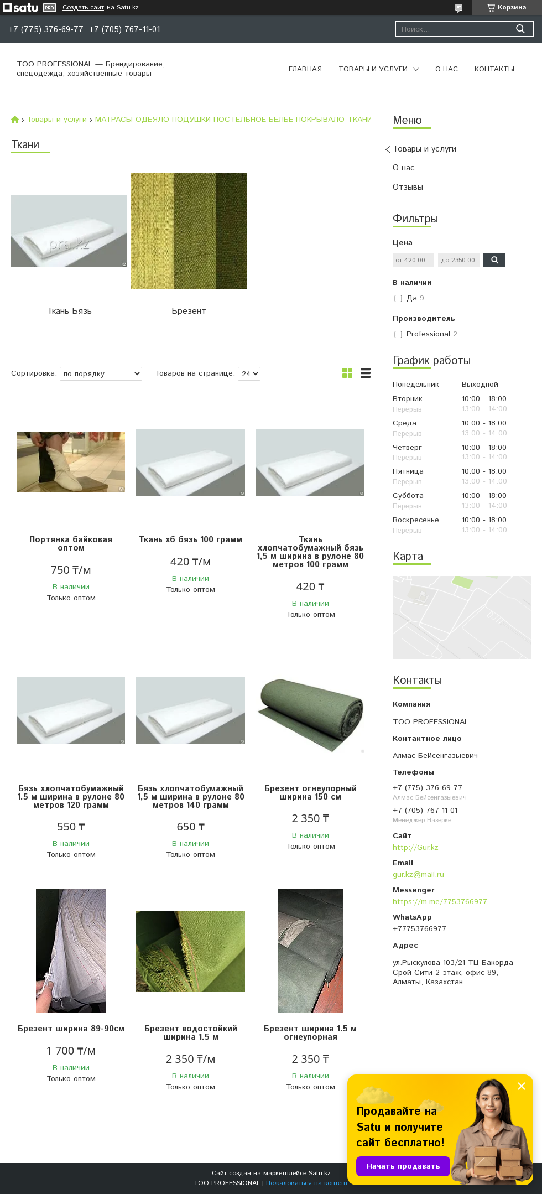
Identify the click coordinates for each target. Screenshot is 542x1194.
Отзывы (408, 187)
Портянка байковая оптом (70, 544)
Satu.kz (320, 1173)
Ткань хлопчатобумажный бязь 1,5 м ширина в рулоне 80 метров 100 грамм (310, 552)
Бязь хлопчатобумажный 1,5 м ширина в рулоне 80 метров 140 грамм (190, 797)
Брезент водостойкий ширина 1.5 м (190, 1033)
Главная (305, 69)
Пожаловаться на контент (307, 1183)
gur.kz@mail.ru (418, 874)
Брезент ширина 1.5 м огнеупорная (310, 1033)
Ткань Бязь (69, 311)
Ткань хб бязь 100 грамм (190, 540)
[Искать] (520, 29)
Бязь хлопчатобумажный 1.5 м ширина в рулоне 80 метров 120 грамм (70, 797)
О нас (446, 69)
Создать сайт (83, 8)
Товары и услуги (373, 69)
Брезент (188, 311)
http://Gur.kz (416, 847)
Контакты (494, 69)
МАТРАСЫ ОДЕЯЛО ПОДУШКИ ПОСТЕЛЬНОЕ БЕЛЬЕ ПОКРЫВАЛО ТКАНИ (233, 119)
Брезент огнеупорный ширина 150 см (310, 793)
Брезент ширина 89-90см (71, 1029)
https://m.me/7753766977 (440, 901)
